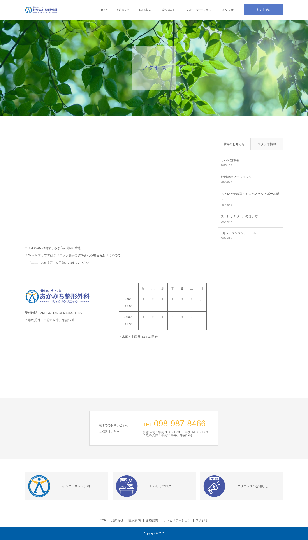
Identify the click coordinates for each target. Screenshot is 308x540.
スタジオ (228, 10)
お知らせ (123, 10)
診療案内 (168, 10)
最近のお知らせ (234, 144)
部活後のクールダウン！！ (239, 177)
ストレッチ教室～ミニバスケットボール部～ (250, 196)
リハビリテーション (197, 10)
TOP (103, 10)
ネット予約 (263, 9)
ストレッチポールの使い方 (239, 216)
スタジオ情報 (267, 144)
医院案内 (145, 10)
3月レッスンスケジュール (238, 233)
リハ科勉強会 (230, 160)
